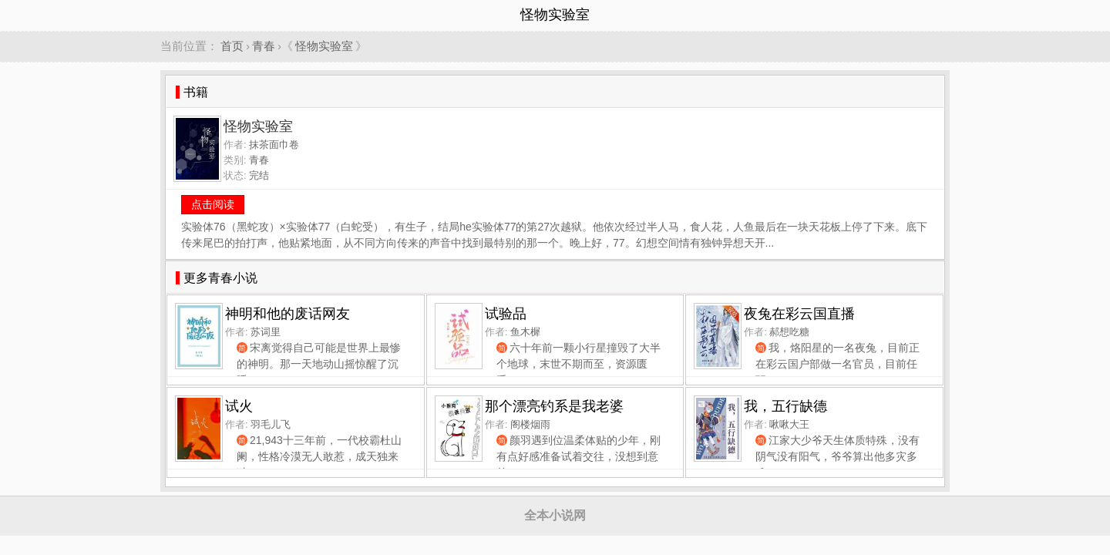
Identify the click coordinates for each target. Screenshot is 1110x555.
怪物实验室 (324, 45)
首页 (232, 45)
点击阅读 (212, 204)
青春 (263, 45)
